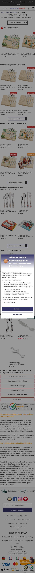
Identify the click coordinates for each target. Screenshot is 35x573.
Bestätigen (17, 309)
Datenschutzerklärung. (9, 302)
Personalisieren (17, 314)
